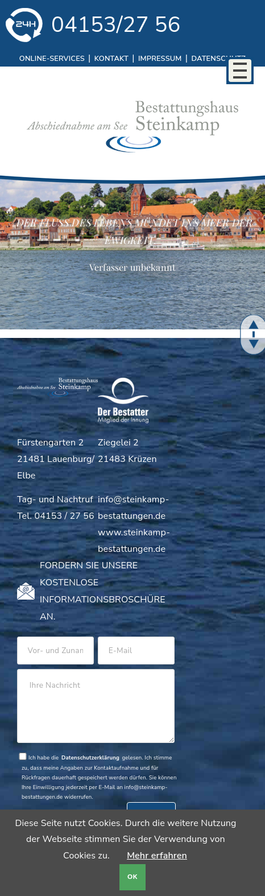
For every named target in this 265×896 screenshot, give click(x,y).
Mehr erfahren (157, 855)
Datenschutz (218, 58)
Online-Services (52, 58)
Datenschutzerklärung (90, 757)
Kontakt (111, 58)
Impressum (159, 58)
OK (132, 877)
